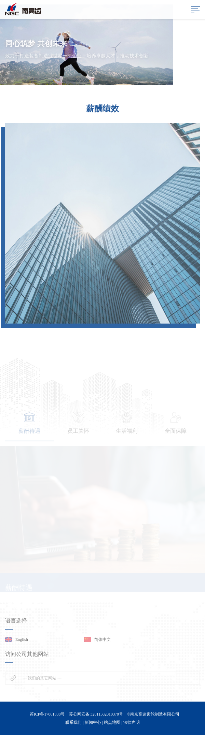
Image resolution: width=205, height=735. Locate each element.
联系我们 (73, 722)
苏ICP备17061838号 (47, 714)
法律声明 (131, 722)
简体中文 (102, 639)
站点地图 (112, 722)
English (21, 639)
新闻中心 (93, 722)
